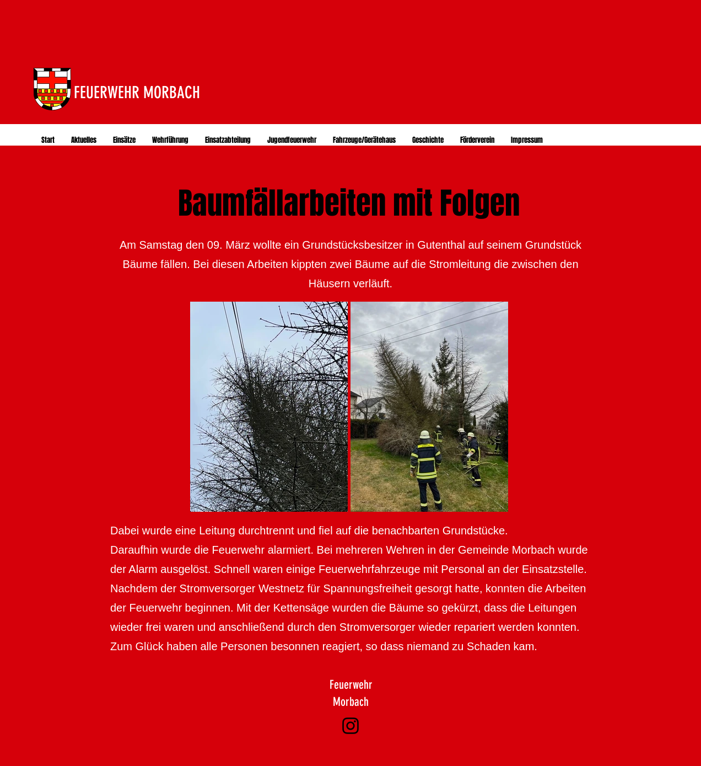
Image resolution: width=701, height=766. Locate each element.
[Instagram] (350, 726)
